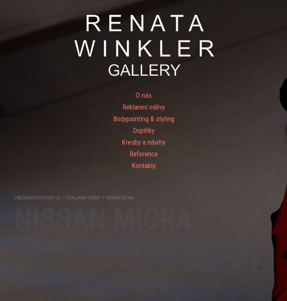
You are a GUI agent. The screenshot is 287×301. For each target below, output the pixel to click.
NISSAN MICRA (120, 198)
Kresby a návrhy (143, 142)
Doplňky (144, 130)
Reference (144, 154)
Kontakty (144, 165)
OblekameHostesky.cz (37, 198)
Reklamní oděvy (143, 107)
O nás (144, 95)
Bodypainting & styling (143, 119)
